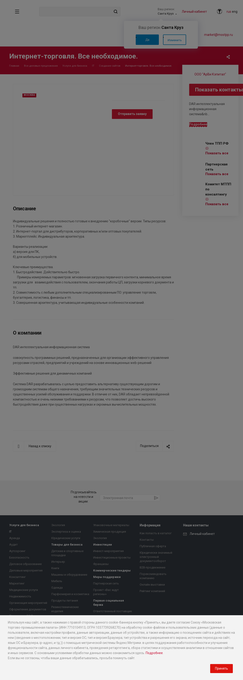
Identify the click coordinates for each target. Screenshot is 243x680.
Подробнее (154, 653)
